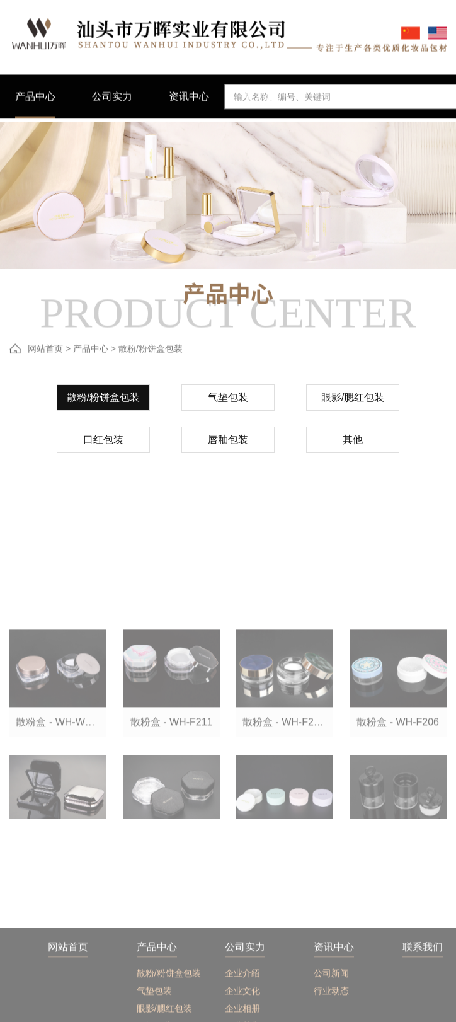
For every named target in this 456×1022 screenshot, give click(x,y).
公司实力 (245, 1004)
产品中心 (90, 350)
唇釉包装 (228, 445)
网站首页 (45, 350)
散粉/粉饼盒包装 (103, 403)
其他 (353, 445)
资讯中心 (334, 1004)
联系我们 (422, 1004)
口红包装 (103, 445)
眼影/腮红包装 (352, 403)
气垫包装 (228, 403)
